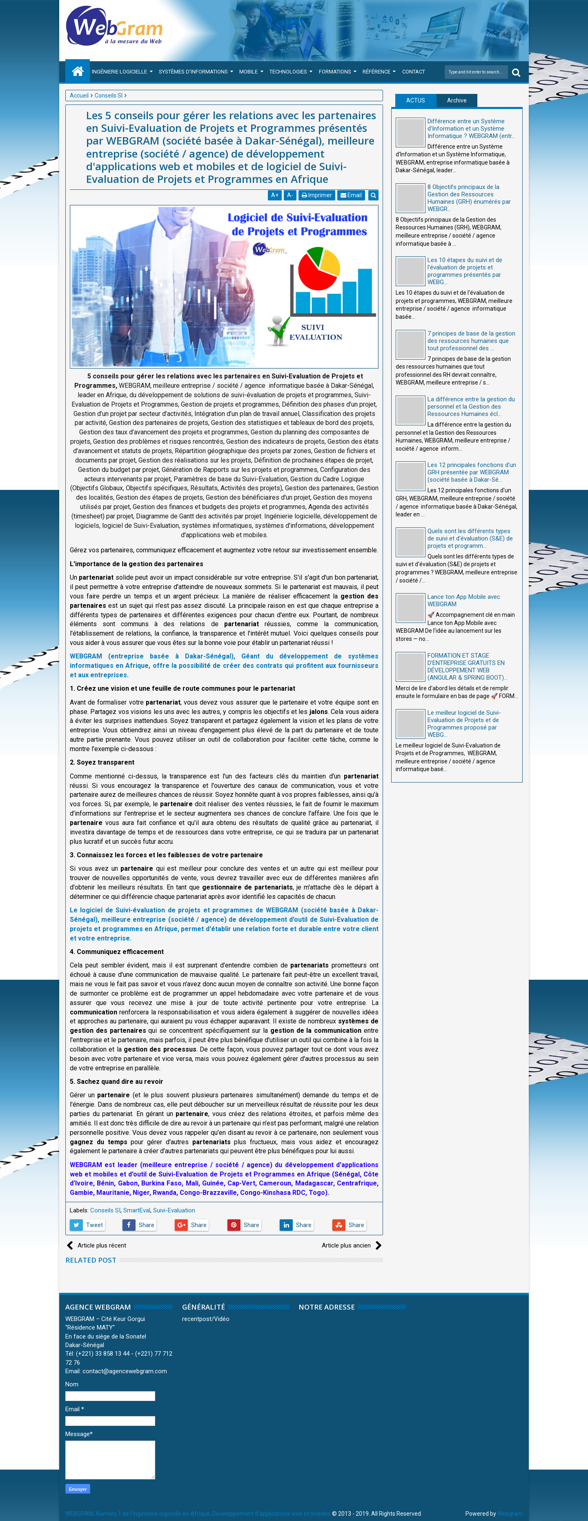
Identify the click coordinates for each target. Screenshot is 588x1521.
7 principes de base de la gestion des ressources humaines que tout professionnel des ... (471, 341)
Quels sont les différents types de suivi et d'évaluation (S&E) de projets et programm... (470, 538)
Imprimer (317, 195)
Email (351, 195)
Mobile (248, 72)
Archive (457, 100)
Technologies (288, 72)
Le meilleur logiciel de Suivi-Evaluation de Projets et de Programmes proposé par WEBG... (464, 723)
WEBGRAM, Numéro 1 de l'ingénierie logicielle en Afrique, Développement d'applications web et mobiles (198, 1513)
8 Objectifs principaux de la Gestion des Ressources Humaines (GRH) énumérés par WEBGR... (469, 198)
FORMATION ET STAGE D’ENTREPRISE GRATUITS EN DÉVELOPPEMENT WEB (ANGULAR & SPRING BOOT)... (468, 666)
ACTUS (415, 100)
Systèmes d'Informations (193, 72)
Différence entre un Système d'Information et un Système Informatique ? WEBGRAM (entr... (471, 129)
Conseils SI (105, 1210)
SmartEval (136, 1210)
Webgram (510, 1513)
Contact (413, 72)
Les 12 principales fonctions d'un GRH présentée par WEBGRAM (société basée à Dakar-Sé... (472, 472)
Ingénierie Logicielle (119, 72)
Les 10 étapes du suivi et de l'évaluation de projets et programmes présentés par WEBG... (465, 271)
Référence (376, 72)
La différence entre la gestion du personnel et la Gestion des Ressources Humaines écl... (471, 407)
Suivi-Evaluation (174, 1210)
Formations (335, 72)
